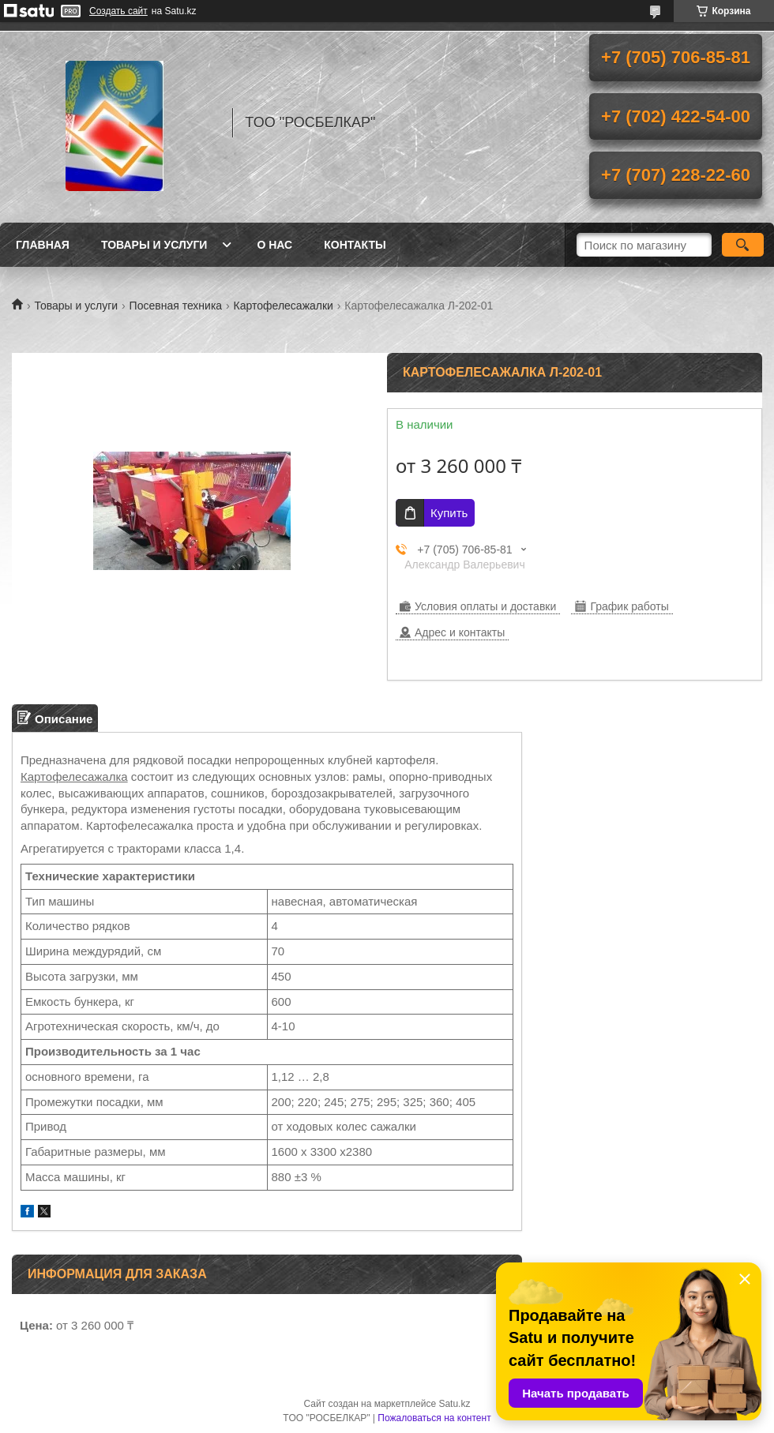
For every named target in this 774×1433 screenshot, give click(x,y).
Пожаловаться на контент (434, 1418)
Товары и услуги (154, 244)
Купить (449, 513)
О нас (274, 244)
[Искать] (743, 245)
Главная (43, 244)
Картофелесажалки (283, 305)
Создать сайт (118, 11)
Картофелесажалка (74, 776)
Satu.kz (454, 1403)
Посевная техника (176, 305)
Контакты (354, 244)
